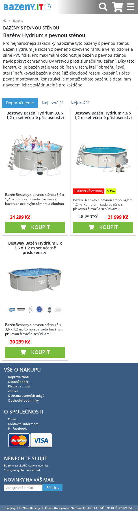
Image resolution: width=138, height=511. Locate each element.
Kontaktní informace (23, 424)
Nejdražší (80, 102)
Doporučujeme (20, 102)
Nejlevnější (52, 102)
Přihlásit (52, 487)
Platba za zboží (19, 386)
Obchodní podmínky (23, 400)
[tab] (117, 7)
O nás (12, 419)
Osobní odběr (18, 381)
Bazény (18, 21)
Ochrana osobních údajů (26, 395)
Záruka (13, 391)
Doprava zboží (18, 377)
